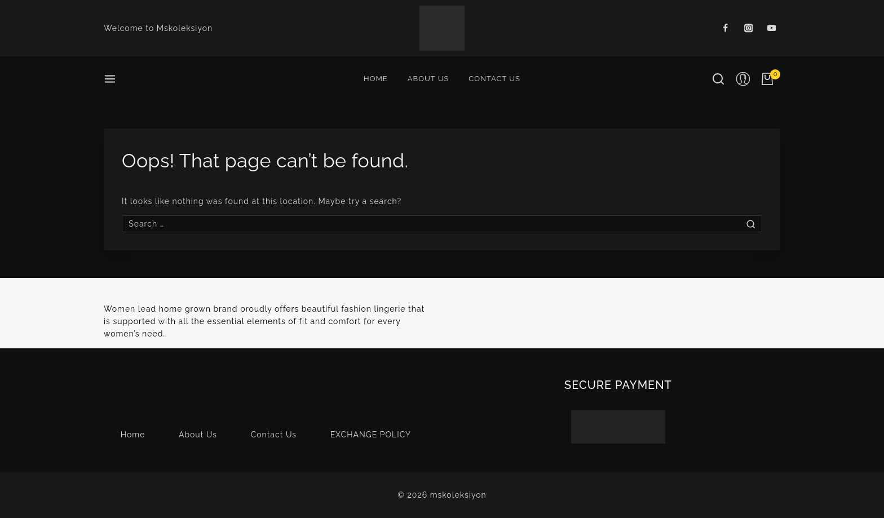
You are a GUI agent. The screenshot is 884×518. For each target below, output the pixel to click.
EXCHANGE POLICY (371, 434)
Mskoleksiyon (185, 28)
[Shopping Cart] (770, 79)
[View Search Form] (718, 79)
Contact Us (494, 78)
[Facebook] (726, 28)
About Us (428, 78)
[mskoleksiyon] (442, 28)
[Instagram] (748, 28)
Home (376, 78)
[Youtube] (771, 28)
